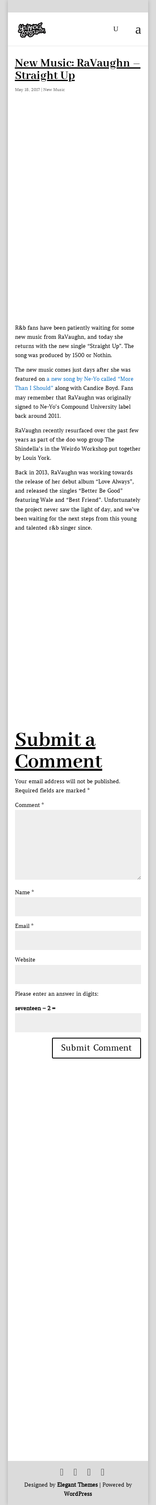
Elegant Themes (77, 1484)
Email (24, 926)
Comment (29, 805)
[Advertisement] (78, 610)
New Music (54, 89)
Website (25, 959)
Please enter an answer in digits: (57, 993)
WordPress (78, 1494)
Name (24, 892)
